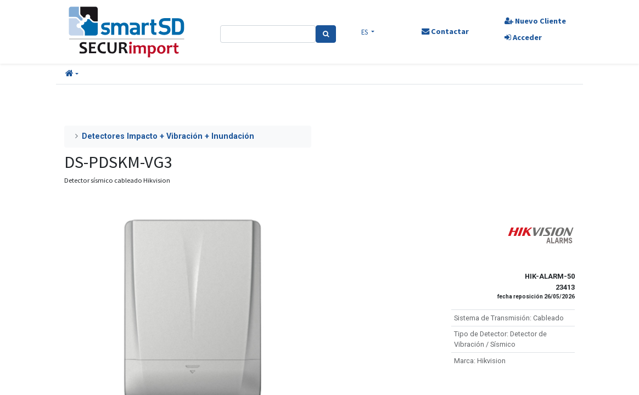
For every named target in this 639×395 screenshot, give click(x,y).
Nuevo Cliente (535, 21)
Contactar (445, 31)
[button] (72, 74)
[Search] (326, 34)
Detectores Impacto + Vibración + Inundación (168, 136)
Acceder (523, 37)
